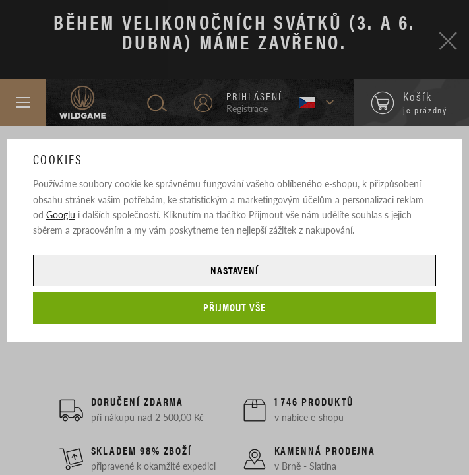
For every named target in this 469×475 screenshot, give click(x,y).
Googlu (60, 214)
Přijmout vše (234, 307)
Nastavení (234, 270)
